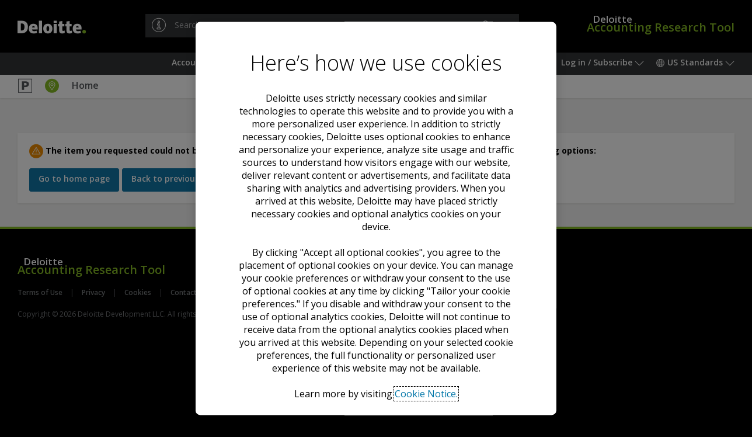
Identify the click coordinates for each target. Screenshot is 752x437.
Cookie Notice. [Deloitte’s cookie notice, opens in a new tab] (426, 393)
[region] (376, 218)
